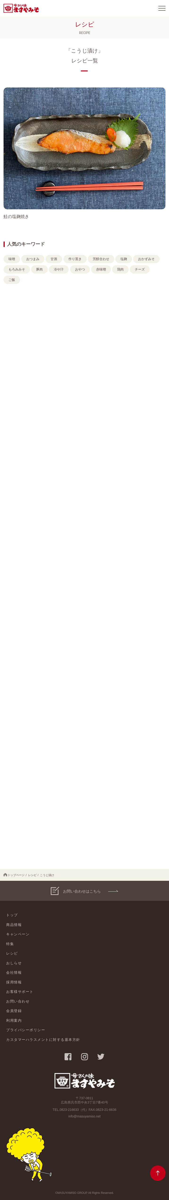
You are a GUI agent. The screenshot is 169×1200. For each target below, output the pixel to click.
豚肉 (39, 269)
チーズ (140, 269)
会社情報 (14, 972)
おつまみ (32, 259)
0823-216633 (69, 1110)
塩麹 (123, 259)
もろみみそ (16, 269)
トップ (12, 915)
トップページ (14, 875)
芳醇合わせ (101, 259)
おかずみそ (146, 259)
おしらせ (14, 963)
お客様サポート (20, 992)
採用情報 (14, 982)
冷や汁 (59, 269)
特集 (10, 944)
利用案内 (14, 1020)
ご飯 (11, 280)
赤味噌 (101, 269)
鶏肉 (120, 269)
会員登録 (14, 1011)
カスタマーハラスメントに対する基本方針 (43, 1040)
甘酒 (54, 259)
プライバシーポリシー (25, 1030)
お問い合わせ (18, 1001)
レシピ (32, 875)
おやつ (80, 269)
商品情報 (14, 925)
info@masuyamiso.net (84, 1116)
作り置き (75, 259)
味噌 (11, 259)
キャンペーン (18, 934)
